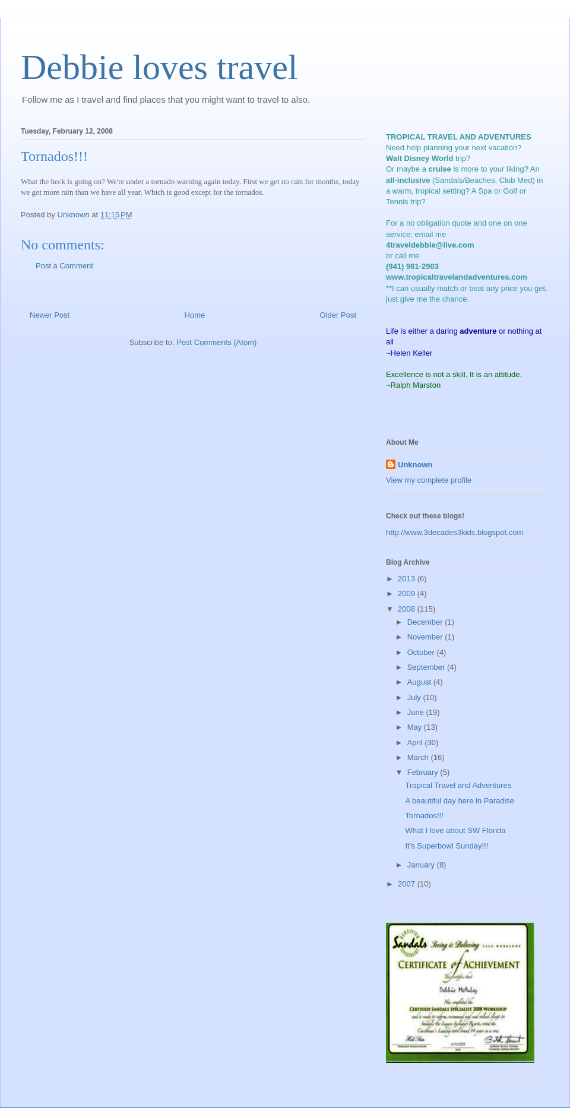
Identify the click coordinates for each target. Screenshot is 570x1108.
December (426, 622)
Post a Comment (64, 265)
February (424, 772)
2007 (407, 883)
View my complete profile (428, 480)
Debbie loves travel (159, 67)
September (427, 667)
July (415, 697)
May (415, 727)
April (416, 742)
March (419, 757)
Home (195, 315)
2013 (407, 578)
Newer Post (49, 315)
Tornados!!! (424, 815)
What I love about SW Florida (455, 830)
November (426, 636)
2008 (407, 608)
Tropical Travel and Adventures (458, 785)
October (422, 652)
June (416, 712)
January (422, 864)
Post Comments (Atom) (216, 342)
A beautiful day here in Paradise (459, 800)
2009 (407, 593)
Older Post (338, 315)
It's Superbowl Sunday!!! (446, 845)
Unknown (415, 464)
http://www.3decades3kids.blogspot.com (454, 532)
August (420, 682)
